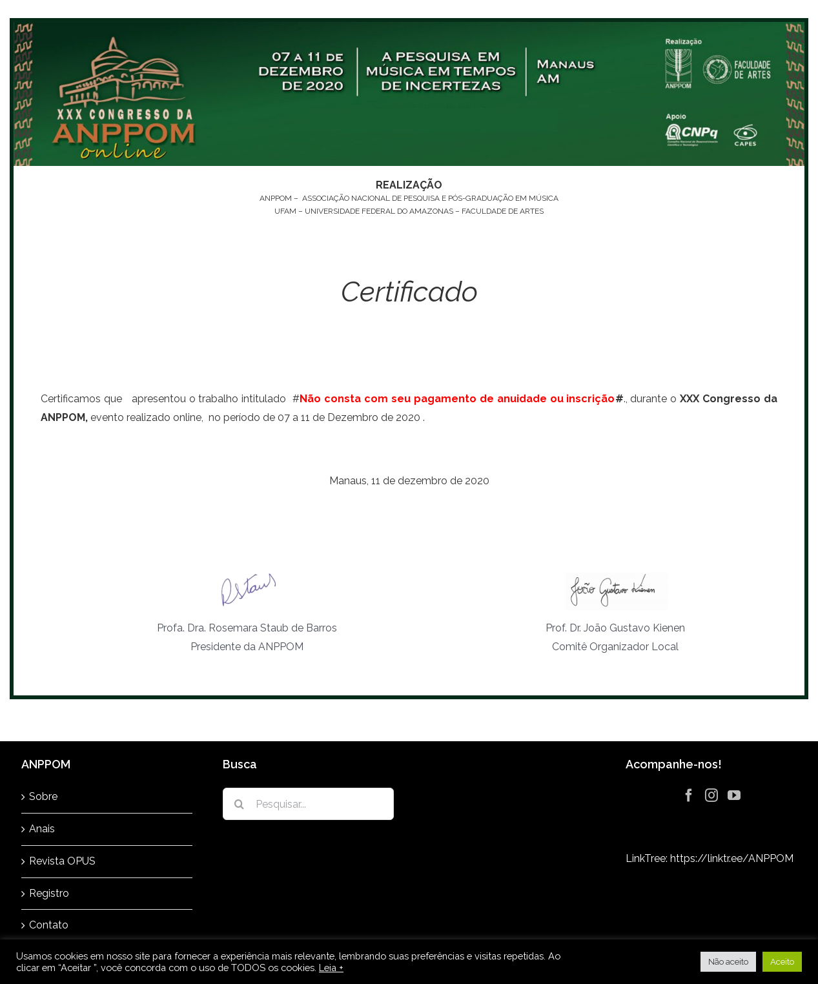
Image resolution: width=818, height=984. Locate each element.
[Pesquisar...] (308, 804)
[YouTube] (734, 795)
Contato (48, 925)
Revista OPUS (62, 861)
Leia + (331, 967)
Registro (49, 893)
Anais (42, 829)
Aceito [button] (782, 962)
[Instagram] (711, 795)
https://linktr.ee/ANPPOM (731, 858)
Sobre (43, 796)
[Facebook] (688, 795)
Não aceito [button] (728, 962)
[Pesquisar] (239, 804)
